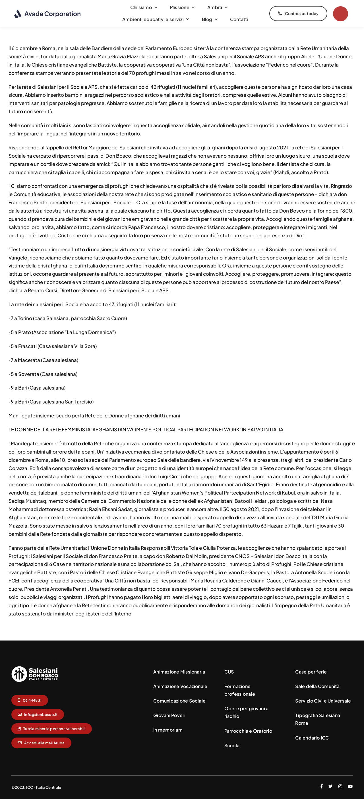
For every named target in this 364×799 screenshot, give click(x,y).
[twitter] (330, 786)
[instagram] (340, 786)
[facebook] (321, 786)
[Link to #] (340, 13)
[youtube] (350, 786)
